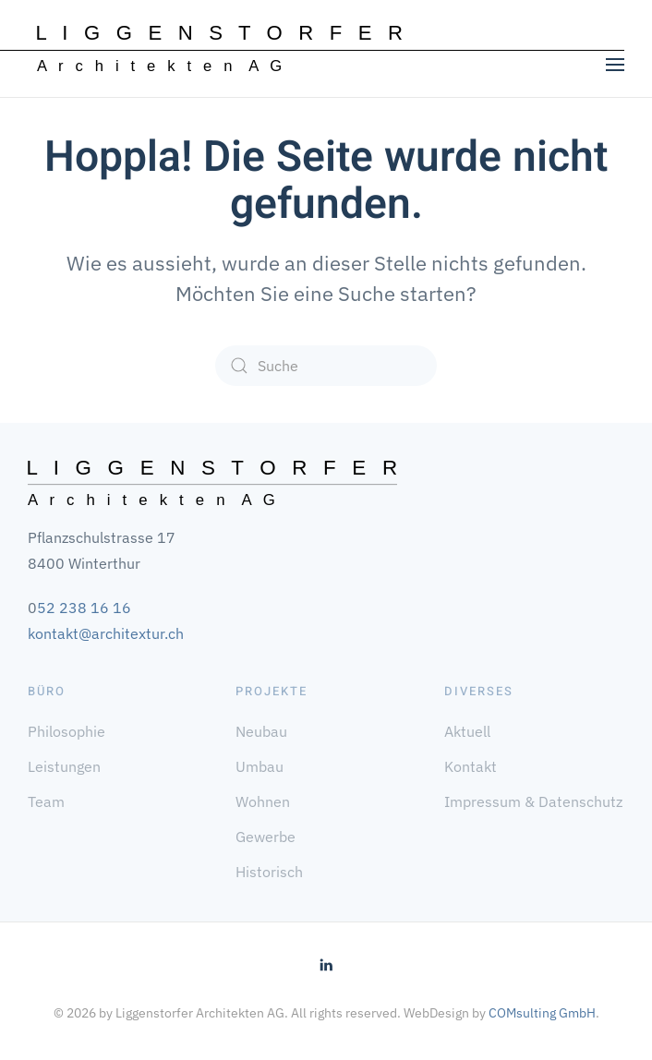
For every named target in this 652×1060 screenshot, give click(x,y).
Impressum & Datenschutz (533, 801)
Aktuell (467, 731)
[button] (615, 64)
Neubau (261, 731)
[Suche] (326, 365)
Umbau (259, 766)
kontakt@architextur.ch (106, 633)
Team (46, 801)
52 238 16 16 (84, 607)
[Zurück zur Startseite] (220, 49)
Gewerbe (265, 836)
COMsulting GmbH (542, 1013)
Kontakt (470, 766)
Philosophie (66, 731)
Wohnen (262, 801)
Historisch (269, 871)
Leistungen (64, 766)
